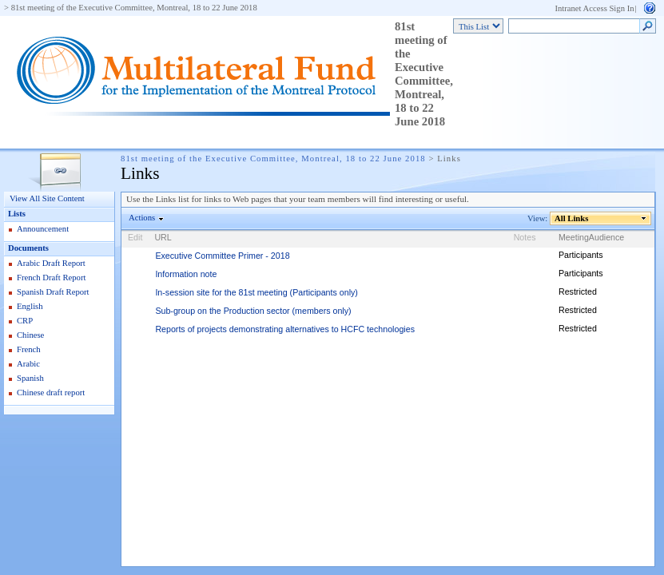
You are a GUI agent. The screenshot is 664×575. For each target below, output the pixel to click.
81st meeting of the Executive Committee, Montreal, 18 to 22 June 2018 (134, 7)
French (29, 349)
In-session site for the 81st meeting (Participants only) (256, 292)
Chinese (30, 335)
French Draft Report (51, 277)
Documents (28, 248)
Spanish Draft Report (53, 292)
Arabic (28, 363)
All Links (572, 218)
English (30, 306)
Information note (186, 274)
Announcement (43, 228)
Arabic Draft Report (51, 263)
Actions (142, 217)
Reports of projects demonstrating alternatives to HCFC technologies (285, 329)
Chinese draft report (51, 392)
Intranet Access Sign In (594, 8)
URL (162, 237)
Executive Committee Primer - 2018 (222, 255)
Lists (17, 213)
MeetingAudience (591, 237)
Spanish (30, 378)
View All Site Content (47, 198)
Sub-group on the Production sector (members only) (253, 310)
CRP (25, 320)
